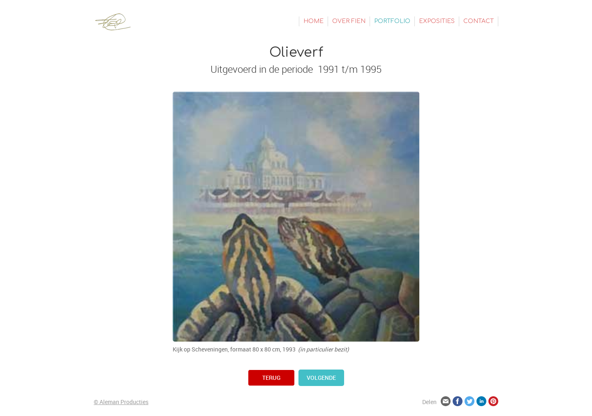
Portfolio (392, 21)
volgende (321, 377)
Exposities (437, 21)
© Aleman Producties (121, 402)
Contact (478, 21)
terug (271, 377)
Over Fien (348, 21)
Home (313, 21)
